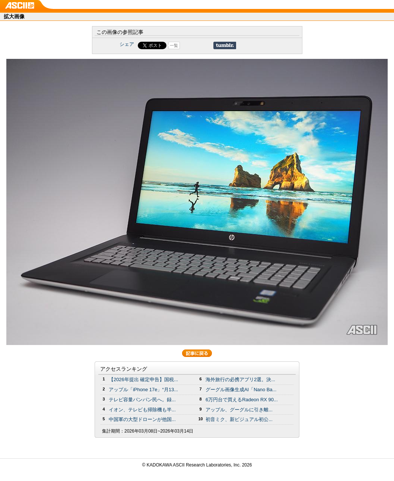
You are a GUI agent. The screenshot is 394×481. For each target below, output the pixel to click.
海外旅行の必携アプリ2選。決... (240, 379)
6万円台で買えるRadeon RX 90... (242, 399)
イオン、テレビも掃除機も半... (142, 409)
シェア (127, 44)
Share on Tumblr (224, 45)
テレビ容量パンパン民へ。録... (142, 399)
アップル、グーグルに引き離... (239, 409)
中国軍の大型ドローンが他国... (142, 419)
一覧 (174, 45)
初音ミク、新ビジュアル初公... (239, 419)
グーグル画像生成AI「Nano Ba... (241, 389)
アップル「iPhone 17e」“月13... (143, 389)
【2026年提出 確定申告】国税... (143, 379)
